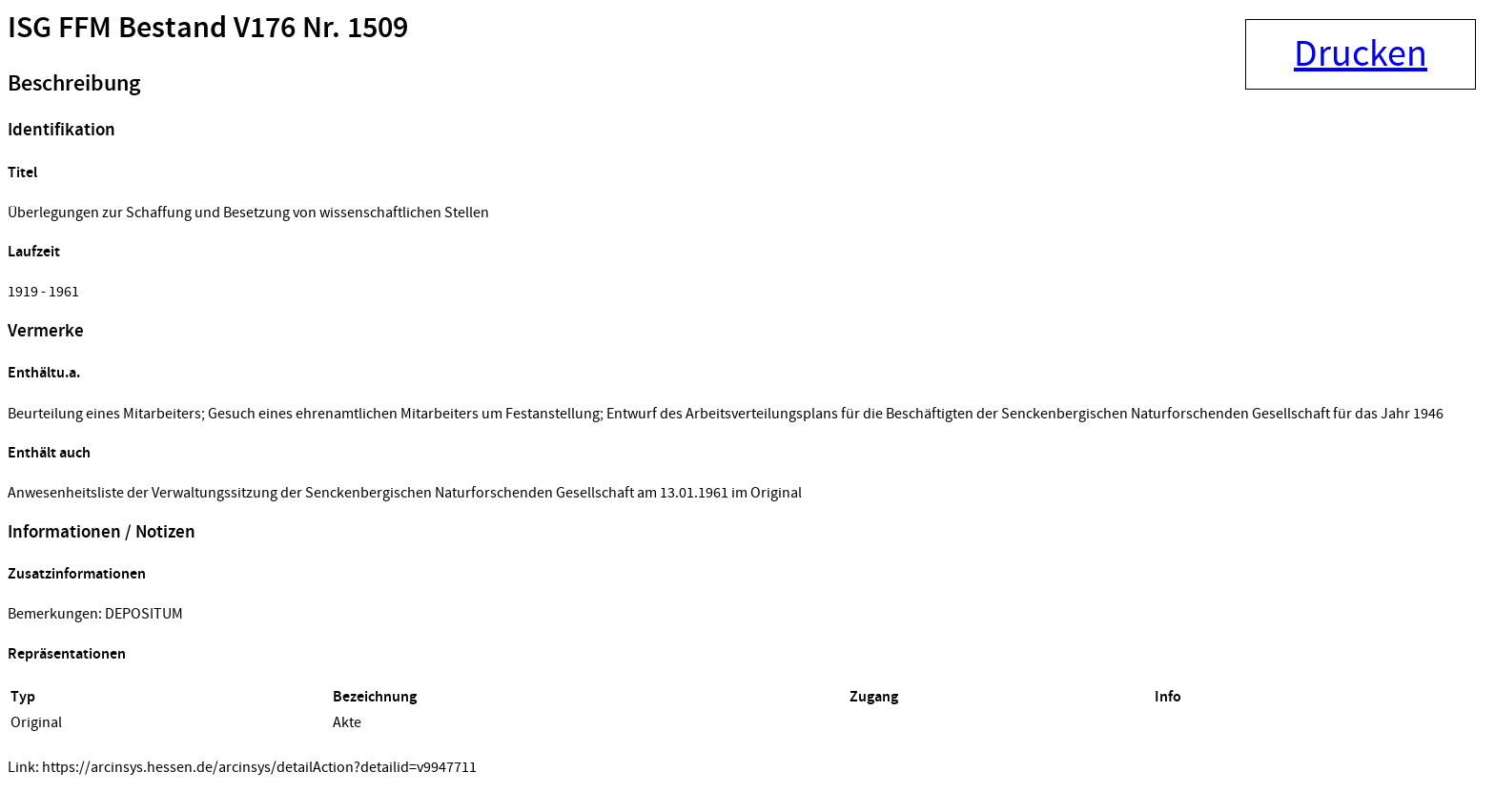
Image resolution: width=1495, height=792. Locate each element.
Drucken (1360, 54)
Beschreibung (74, 84)
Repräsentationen (67, 654)
